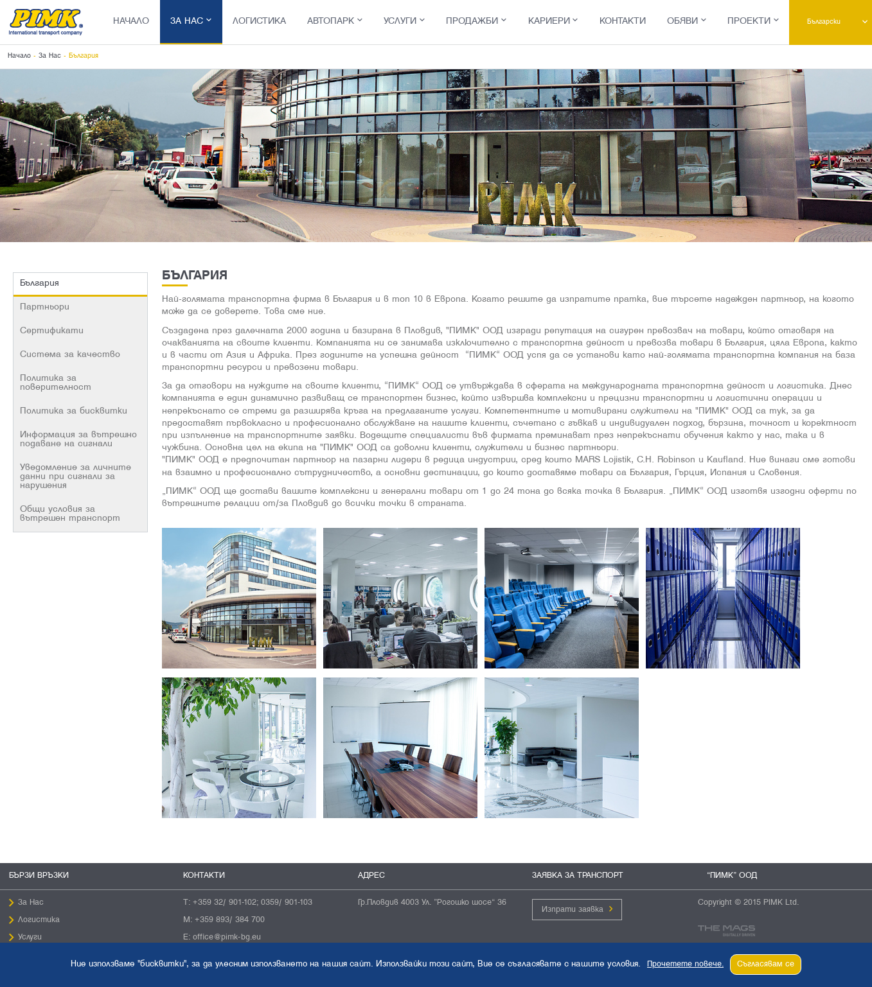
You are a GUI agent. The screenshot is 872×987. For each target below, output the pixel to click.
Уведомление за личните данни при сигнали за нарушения (75, 477)
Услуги (400, 21)
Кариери (549, 21)
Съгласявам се (765, 964)
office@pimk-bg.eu (227, 937)
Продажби (472, 21)
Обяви (682, 21)
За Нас (186, 21)
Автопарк (330, 21)
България (39, 283)
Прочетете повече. (685, 964)
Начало (131, 21)
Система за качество (70, 355)
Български (827, 22)
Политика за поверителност (55, 383)
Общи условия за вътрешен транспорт (70, 514)
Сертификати (52, 331)
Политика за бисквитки (73, 411)
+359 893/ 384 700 (230, 920)
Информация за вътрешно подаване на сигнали (78, 439)
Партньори (44, 307)
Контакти (623, 21)
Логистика (259, 21)
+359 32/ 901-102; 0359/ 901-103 (252, 903)
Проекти (748, 21)
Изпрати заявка (572, 910)
